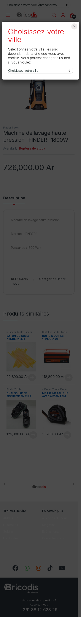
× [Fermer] (74, 26)
